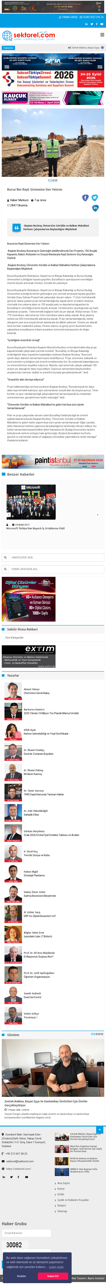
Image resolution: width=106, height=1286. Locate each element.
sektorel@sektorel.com (18, 1161)
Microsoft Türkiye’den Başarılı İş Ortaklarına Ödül (35, 528)
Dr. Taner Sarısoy (34, 790)
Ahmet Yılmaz (32, 689)
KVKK (60, 1194)
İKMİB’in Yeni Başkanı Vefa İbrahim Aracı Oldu (83, 1170)
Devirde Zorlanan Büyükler (39, 753)
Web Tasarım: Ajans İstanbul (87, 1278)
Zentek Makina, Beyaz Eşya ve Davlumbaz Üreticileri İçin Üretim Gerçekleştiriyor (45, 1103)
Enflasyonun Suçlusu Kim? (38, 956)
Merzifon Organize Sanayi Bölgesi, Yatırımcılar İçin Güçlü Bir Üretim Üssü (86, 1149)
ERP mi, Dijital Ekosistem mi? (40, 916)
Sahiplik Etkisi (31, 814)
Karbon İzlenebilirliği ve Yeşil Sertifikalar (46, 733)
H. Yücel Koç (31, 851)
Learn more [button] (56, 1266)
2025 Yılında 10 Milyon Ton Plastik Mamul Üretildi (51, 713)
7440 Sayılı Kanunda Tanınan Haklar (44, 794)
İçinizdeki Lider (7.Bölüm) (38, 936)
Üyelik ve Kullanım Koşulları (73, 1200)
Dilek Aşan (30, 730)
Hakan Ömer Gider (34, 892)
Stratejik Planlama (34, 875)
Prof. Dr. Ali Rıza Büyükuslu (39, 952)
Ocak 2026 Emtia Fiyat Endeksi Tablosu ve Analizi (51, 835)
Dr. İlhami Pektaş (33, 770)
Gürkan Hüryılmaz (34, 831)
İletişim (61, 1205)
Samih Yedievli (32, 993)
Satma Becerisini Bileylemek (40, 895)
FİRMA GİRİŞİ (68, 17)
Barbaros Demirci (34, 709)
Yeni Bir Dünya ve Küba (37, 855)
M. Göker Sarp (32, 912)
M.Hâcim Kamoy (33, 774)
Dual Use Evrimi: (33, 997)
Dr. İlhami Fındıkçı (34, 750)
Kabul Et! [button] (53, 1276)
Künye (61, 1188)
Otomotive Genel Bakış (36, 693)
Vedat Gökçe (31, 1013)
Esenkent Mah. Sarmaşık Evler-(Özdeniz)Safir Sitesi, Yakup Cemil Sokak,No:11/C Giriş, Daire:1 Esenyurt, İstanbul (24, 1140)
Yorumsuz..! (30, 1017)
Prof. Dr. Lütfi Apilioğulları (39, 973)
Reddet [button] (21, 1276)
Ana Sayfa (63, 1183)
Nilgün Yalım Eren (34, 932)
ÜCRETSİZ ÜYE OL (92, 17)
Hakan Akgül (31, 871)
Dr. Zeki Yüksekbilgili (36, 811)
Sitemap (62, 1211)
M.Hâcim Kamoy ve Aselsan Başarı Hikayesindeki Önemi (84, 1159)
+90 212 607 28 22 (14, 1153)
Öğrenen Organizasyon (37, 976)
